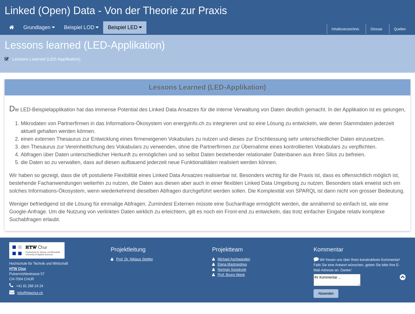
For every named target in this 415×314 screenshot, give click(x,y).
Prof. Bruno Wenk (231, 275)
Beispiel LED (125, 27)
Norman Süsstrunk (232, 270)
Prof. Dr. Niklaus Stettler (134, 259)
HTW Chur (17, 269)
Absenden (326, 294)
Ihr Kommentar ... (337, 280)
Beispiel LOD (81, 27)
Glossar (376, 29)
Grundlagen (39, 27)
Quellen (400, 29)
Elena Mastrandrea (232, 264)
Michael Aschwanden (234, 259)
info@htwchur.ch (30, 293)
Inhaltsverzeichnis (345, 29)
